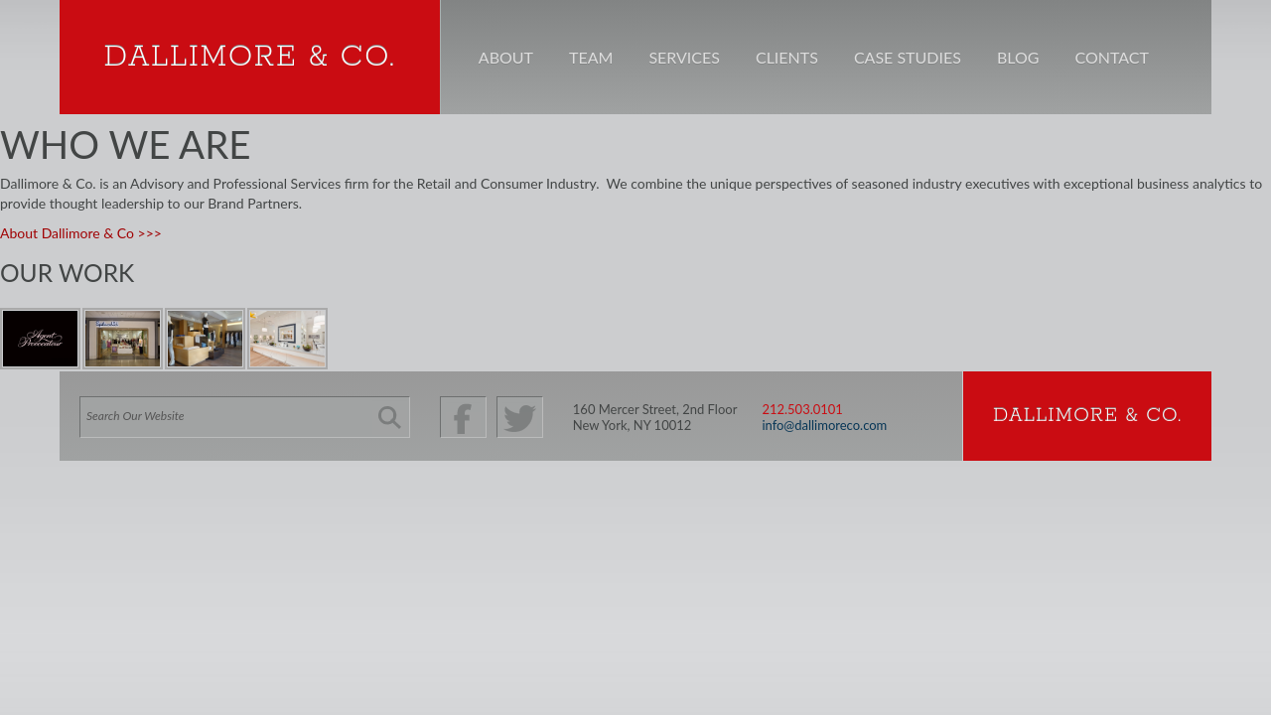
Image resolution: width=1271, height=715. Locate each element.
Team (591, 57)
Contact (1111, 57)
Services (684, 57)
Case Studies (907, 57)
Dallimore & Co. (249, 57)
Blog (1018, 57)
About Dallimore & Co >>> (81, 232)
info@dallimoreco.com (824, 425)
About (506, 57)
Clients (787, 57)
